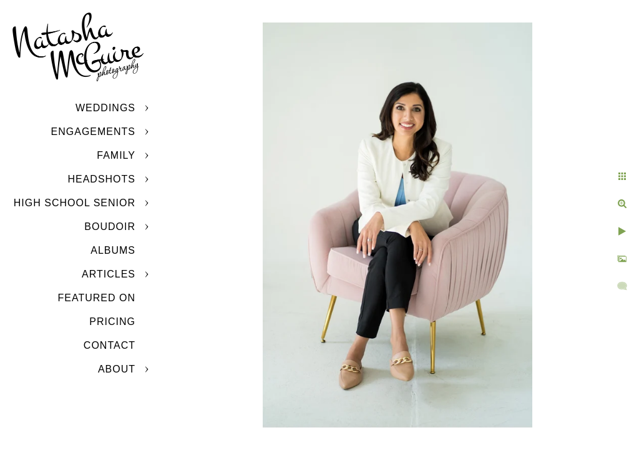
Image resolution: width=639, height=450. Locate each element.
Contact (109, 345)
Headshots (101, 179)
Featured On (96, 297)
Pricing (112, 321)
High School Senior (74, 203)
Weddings (105, 107)
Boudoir (109, 226)
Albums (112, 250)
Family (116, 155)
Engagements (93, 131)
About (116, 369)
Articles (108, 274)
